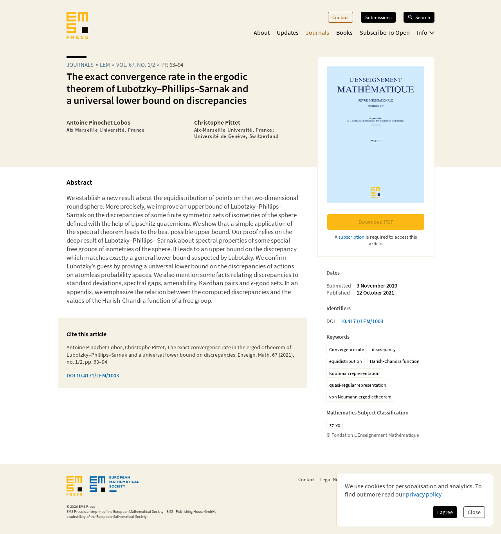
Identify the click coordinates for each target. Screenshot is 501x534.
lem (105, 64)
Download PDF (376, 221)
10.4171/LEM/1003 (362, 321)
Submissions (378, 17)
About (262, 32)
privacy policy (424, 494)
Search (419, 17)
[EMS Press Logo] (77, 26)
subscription (351, 237)
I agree (445, 512)
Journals (317, 32)
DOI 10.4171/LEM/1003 (93, 375)
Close (474, 512)
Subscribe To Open (385, 32)
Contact (340, 17)
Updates (288, 32)
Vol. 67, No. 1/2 (135, 64)
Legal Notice (333, 479)
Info (425, 32)
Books (344, 32)
